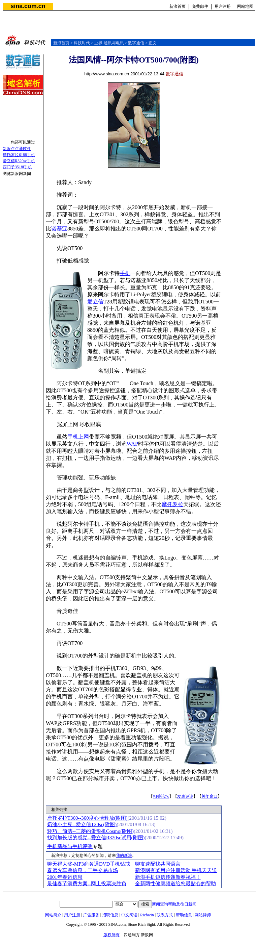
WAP (132, 444)
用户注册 (223, 6)
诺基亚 (59, 228)
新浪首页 (177, 6)
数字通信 (136, 43)
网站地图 (245, 6)
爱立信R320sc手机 (19, 160)
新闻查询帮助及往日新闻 (174, 904)
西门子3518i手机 (17, 167)
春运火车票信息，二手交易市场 (82, 870)
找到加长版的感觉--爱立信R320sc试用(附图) (96, 837)
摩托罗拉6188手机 (19, 154)
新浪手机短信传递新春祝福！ (168, 877)
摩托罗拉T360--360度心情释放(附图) (87, 818)
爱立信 (95, 301)
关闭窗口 (209, 796)
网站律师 (203, 915)
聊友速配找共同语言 (158, 864)
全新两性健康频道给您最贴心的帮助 (175, 883)
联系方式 (165, 915)
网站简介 (53, 915)
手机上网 (78, 437)
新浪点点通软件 (17, 148)
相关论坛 (161, 796)
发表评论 (185, 796)
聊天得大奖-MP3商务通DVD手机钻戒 (88, 864)
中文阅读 (129, 915)
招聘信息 (110, 915)
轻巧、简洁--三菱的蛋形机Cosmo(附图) (90, 831)
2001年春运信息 (65, 877)
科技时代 (82, 43)
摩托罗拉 (172, 504)
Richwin (147, 915)
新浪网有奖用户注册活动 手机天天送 (176, 870)
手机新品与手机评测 (70, 846)
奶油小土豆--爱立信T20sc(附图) (82, 824)
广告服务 (91, 915)
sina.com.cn (27, 6)
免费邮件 (200, 6)
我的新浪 (124, 855)
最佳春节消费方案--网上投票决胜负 (86, 883)
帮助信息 (184, 915)
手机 (125, 273)
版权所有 (111, 935)
